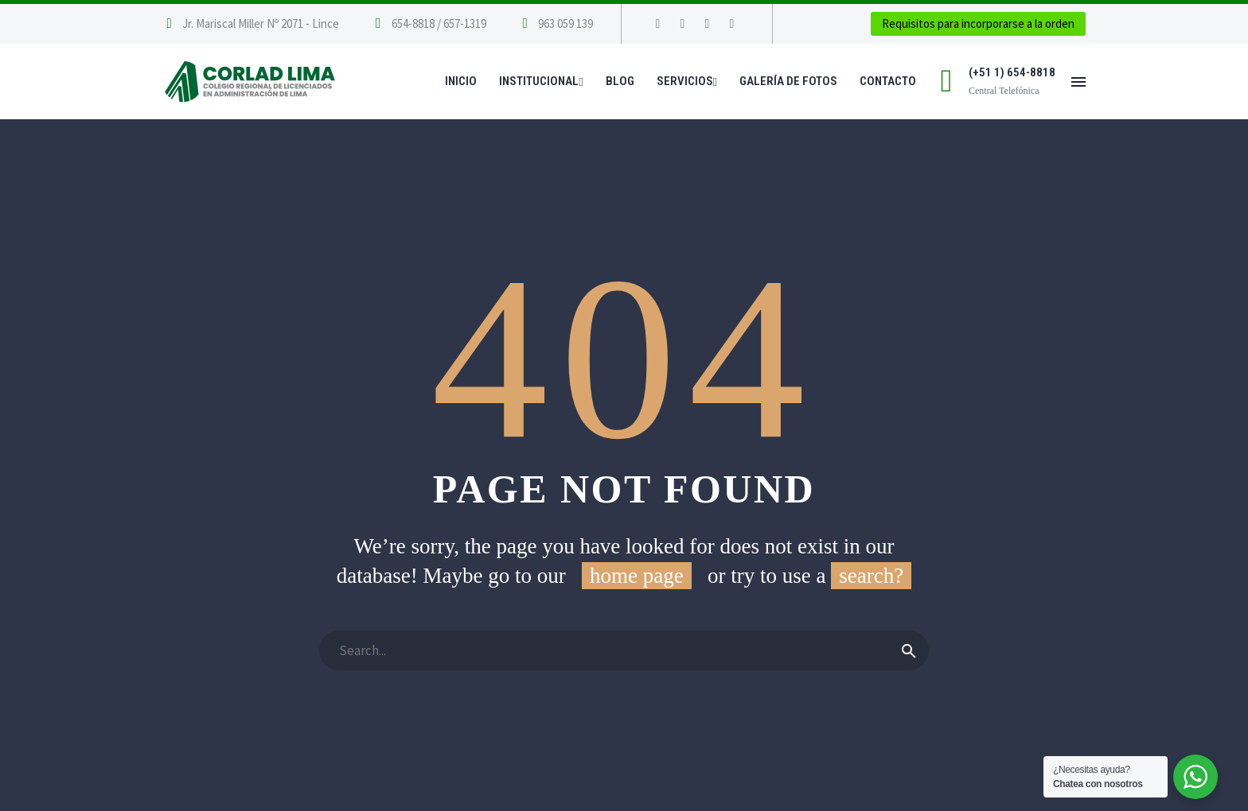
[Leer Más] (428, 24)
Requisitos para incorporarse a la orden (978, 23)
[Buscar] (624, 650)
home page (637, 576)
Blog (620, 81)
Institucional (541, 81)
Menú (1078, 82)
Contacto (888, 81)
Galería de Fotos (788, 81)
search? (871, 576)
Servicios (687, 81)
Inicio (461, 81)
